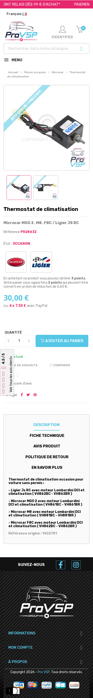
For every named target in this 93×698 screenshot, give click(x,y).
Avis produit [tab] (46, 446)
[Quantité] (19, 341)
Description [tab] (46, 425)
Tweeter (28, 395)
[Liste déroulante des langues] (18, 14)
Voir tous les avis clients (11, 374)
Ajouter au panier (61, 341)
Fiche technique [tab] (47, 435)
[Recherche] (46, 48)
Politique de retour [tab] (47, 457)
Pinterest (35, 395)
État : (8, 244)
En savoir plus (47, 467)
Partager (22, 395)
